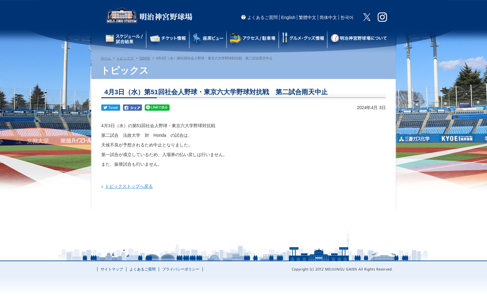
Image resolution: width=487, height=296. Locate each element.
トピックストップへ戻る (129, 186)
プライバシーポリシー (180, 269)
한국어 (346, 17)
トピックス (125, 58)
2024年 (144, 58)
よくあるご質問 (262, 17)
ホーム (106, 58)
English (288, 17)
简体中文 (328, 17)
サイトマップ (112, 269)
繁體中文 (307, 17)
